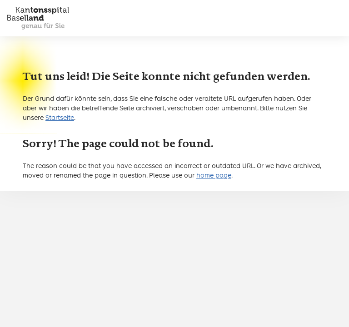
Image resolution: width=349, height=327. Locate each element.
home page (213, 175)
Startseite (59, 117)
